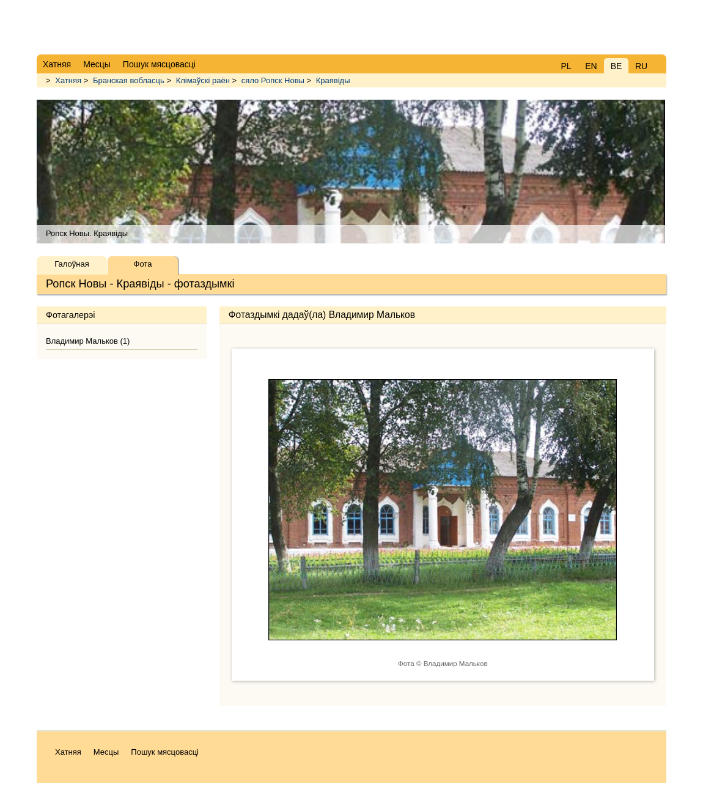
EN (591, 66)
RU (641, 66)
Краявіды (333, 80)
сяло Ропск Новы (272, 80)
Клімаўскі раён (203, 80)
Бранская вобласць (128, 80)
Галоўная (71, 263)
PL (566, 66)
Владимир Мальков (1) (88, 341)
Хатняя (68, 80)
